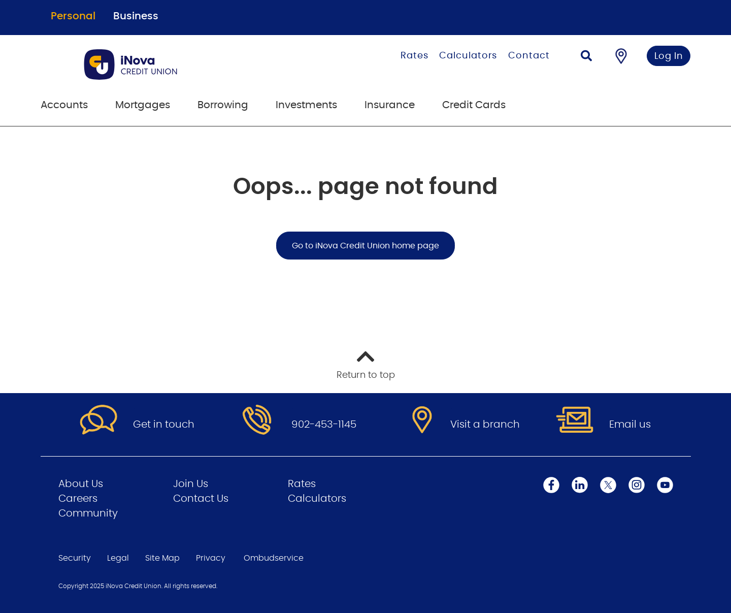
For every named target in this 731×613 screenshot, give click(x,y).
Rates (414, 55)
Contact (528, 55)
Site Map (162, 558)
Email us (630, 425)
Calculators (468, 55)
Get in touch (163, 425)
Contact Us (200, 499)
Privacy (210, 558)
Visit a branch (485, 425)
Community (88, 513)
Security (74, 558)
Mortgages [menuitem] (142, 105)
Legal (118, 558)
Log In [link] (668, 56)
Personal (73, 16)
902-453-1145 (323, 425)
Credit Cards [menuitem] (474, 105)
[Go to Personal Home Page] (173, 64)
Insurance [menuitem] (389, 105)
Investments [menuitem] (306, 105)
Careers (77, 499)
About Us (80, 484)
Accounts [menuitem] (64, 105)
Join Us (190, 484)
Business (135, 16)
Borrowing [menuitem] (222, 105)
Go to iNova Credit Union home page (365, 246)
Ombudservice (274, 558)
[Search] (586, 57)
